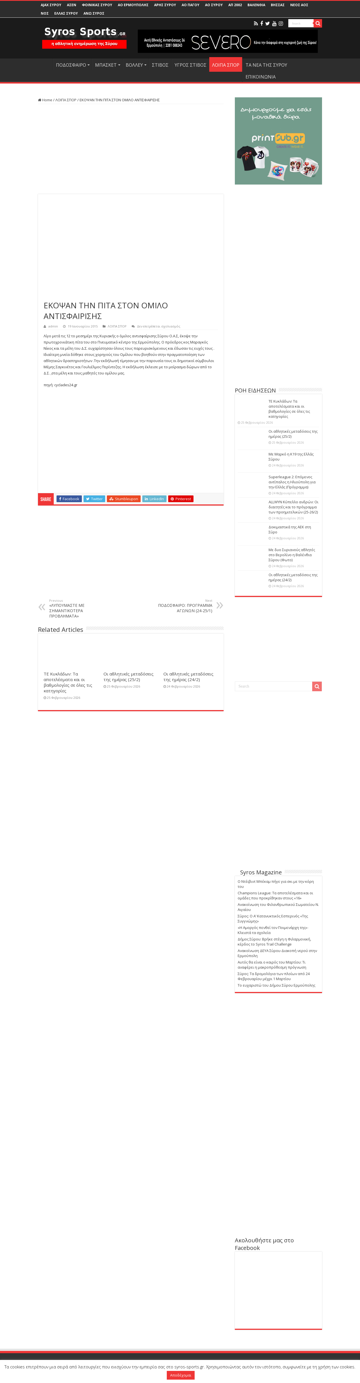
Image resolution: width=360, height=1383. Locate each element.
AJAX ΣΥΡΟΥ (51, 5)
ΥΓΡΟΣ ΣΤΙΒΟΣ (190, 65)
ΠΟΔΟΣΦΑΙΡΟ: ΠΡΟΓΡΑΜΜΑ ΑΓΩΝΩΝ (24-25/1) (183, 605)
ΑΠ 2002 (235, 5)
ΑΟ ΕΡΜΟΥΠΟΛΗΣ (133, 5)
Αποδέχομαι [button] (180, 1375)
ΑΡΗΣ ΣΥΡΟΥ (165, 5)
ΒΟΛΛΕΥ (134, 65)
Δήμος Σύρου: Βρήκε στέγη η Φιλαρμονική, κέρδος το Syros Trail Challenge (274, 942)
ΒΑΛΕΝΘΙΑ (256, 5)
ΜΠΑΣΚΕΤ (106, 65)
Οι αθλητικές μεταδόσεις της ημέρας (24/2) (188, 676)
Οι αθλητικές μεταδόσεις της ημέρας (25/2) (129, 676)
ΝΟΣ (45, 13)
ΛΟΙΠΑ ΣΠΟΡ (225, 65)
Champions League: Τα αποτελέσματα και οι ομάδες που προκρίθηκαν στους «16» (275, 895)
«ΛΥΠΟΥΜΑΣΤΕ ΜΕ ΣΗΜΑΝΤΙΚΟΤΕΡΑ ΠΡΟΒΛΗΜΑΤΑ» (78, 608)
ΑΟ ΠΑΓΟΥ (190, 5)
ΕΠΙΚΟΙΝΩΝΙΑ (261, 77)
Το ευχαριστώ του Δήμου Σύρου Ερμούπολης (276, 985)
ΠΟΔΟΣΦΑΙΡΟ (71, 65)
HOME (45, 64)
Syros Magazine (261, 872)
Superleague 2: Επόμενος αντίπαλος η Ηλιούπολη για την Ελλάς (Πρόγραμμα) (292, 482)
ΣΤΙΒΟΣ (160, 65)
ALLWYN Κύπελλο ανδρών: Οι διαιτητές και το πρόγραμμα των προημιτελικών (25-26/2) (293, 507)
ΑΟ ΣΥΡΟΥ (214, 5)
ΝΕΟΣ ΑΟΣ (299, 5)
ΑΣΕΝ (71, 5)
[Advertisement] (131, 149)
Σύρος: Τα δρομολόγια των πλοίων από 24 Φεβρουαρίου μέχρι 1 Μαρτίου (274, 976)
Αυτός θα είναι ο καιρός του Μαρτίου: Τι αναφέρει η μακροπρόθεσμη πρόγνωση (272, 965)
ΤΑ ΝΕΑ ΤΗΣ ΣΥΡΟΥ (266, 65)
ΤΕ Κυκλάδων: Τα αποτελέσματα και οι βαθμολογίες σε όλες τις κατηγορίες (68, 682)
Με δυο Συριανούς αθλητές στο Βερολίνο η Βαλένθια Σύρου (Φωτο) (292, 554)
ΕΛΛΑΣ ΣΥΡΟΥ (66, 13)
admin (53, 326)
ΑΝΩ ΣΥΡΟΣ (94, 13)
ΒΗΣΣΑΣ (278, 5)
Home (45, 99)
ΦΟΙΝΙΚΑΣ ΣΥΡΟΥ (97, 5)
